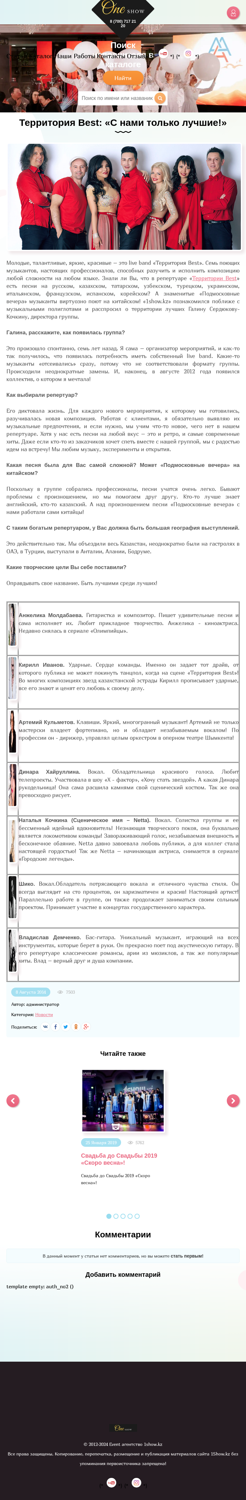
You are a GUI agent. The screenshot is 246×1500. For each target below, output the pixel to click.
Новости (44, 1014)
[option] (123, 1127)
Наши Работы (74, 56)
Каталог (41, 56)
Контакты (111, 56)
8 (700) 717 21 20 (123, 23)
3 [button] (123, 1216)
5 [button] (137, 1216)
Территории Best (214, 278)
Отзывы (138, 56)
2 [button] (116, 1216)
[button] (12, 1100)
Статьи (16, 56)
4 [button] (130, 1216)
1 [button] (108, 1216)
